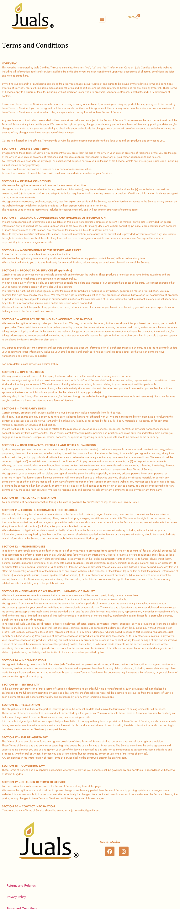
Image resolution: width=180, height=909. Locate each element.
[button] (102, 19)
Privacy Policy (16, 897)
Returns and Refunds (21, 885)
